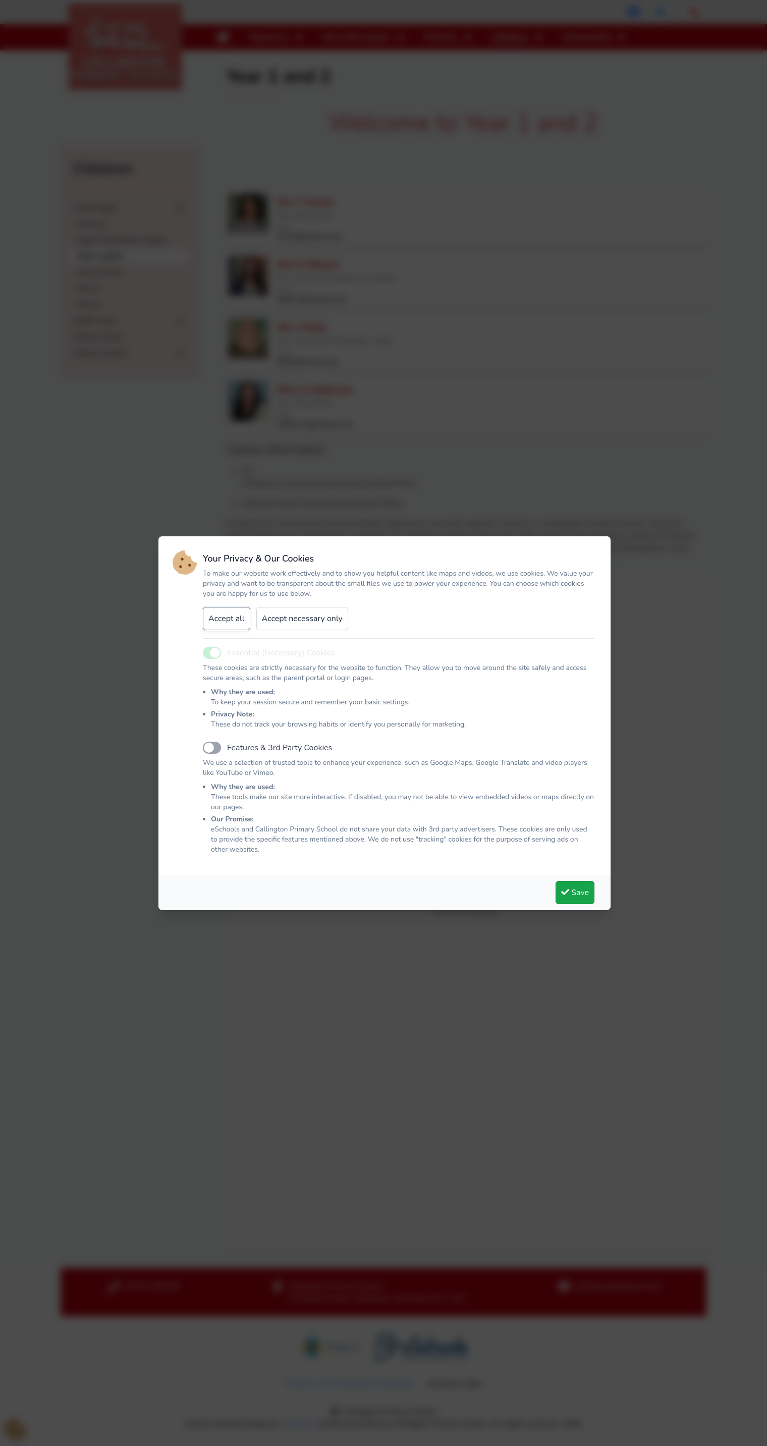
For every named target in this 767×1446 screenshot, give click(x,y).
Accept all (226, 618)
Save (575, 892)
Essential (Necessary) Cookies (281, 652)
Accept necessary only (302, 618)
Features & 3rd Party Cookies (279, 747)
